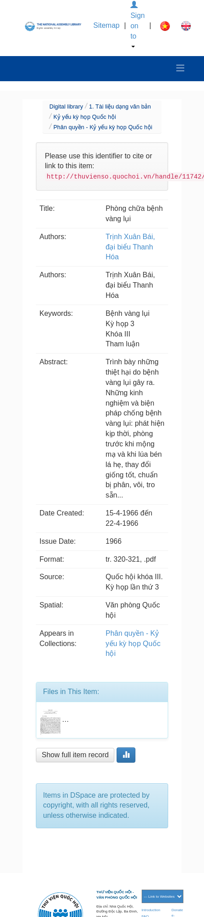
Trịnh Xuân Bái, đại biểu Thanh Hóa (130, 247)
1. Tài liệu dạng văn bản (120, 106)
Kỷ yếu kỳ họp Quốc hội (84, 117)
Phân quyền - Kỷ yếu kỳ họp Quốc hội (102, 127)
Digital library (66, 106)
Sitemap (106, 25)
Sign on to (137, 24)
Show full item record (75, 755)
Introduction (151, 910)
